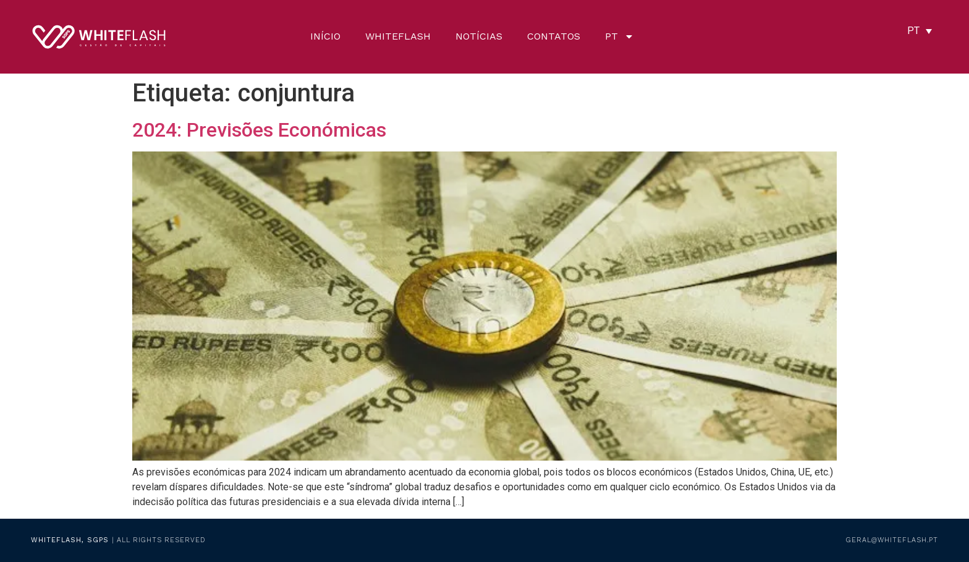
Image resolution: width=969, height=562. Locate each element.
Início (325, 36)
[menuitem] (619, 36)
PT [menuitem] (913, 30)
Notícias (478, 36)
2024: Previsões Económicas (259, 130)
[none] (919, 30)
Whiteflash (398, 36)
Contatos (553, 36)
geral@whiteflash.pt (892, 540)
